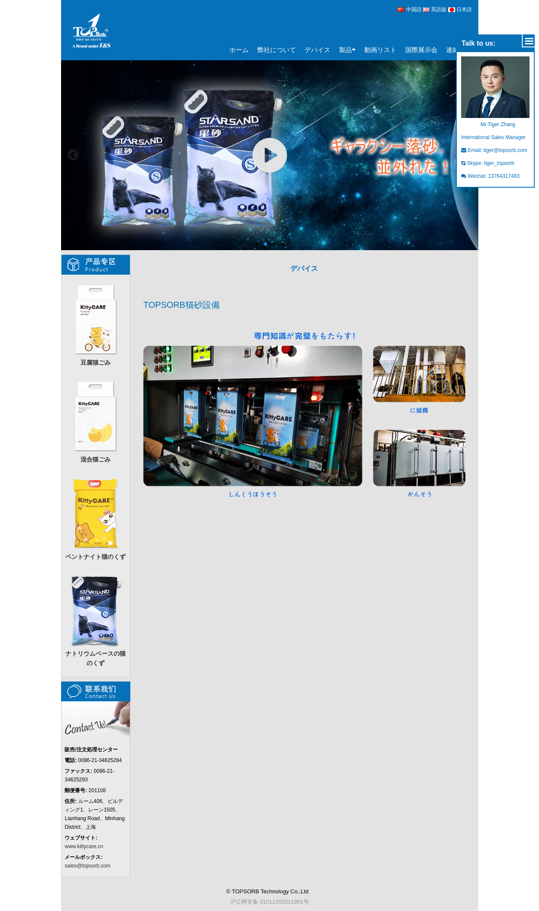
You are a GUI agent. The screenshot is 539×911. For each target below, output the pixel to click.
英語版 (435, 9)
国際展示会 (421, 49)
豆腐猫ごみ (95, 323)
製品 (347, 49)
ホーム (239, 49)
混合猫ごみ (95, 420)
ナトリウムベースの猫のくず (95, 619)
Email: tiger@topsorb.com (494, 150)
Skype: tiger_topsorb (487, 163)
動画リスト (380, 49)
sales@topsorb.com (87, 866)
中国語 (409, 9)
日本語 (460, 9)
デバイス (317, 49)
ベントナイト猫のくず (95, 517)
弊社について (276, 49)
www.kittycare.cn (84, 846)
